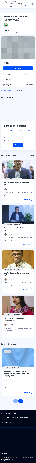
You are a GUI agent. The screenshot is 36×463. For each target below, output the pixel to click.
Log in (26, 4)
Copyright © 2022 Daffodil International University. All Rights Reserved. (18, 459)
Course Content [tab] (6, 91)
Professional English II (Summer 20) (16, 184)
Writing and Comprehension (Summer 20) (15, 319)
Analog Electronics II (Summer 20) (17, 131)
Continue (18, 145)
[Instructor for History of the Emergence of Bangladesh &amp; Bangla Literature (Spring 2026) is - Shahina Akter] (9, 380)
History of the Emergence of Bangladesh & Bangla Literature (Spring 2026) (16, 373)
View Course (26, 199)
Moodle (10, 422)
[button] (6, 2)
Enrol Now (18, 68)
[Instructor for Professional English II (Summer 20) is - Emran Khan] (9, 189)
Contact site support (10, 413)
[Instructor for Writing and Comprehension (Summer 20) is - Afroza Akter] (9, 325)
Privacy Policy (5, 453)
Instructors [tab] (18, 91)
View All (32, 155)
